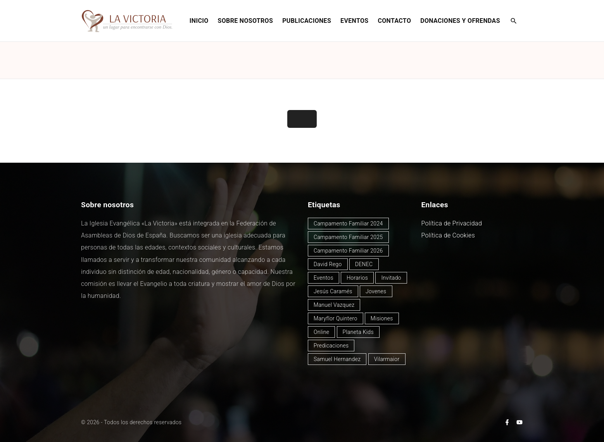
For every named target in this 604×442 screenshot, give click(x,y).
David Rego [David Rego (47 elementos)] (328, 264)
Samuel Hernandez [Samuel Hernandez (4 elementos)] (337, 359)
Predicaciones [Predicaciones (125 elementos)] (331, 345)
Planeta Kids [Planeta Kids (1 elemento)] (358, 332)
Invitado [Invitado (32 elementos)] (391, 278)
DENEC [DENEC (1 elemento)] (364, 264)
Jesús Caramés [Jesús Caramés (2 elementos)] (333, 291)
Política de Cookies (448, 235)
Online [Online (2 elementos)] (321, 332)
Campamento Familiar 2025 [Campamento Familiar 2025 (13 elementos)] (348, 237)
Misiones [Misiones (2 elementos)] (382, 318)
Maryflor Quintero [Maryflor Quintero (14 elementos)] (335, 318)
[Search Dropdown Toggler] (514, 21)
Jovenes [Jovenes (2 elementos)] (376, 291)
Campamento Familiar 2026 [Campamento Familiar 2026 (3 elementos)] (348, 251)
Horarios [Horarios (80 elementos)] (357, 278)
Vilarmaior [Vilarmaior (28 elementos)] (387, 359)
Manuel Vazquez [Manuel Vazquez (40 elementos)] (334, 305)
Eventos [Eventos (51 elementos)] (323, 278)
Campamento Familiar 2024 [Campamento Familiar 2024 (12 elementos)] (348, 223)
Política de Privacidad (451, 223)
